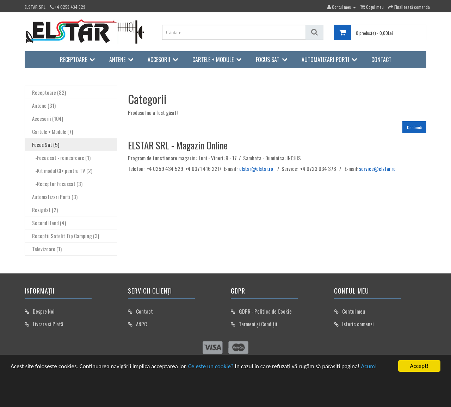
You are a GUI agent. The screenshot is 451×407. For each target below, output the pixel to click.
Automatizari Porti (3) (55, 197)
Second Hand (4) (49, 223)
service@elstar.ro (377, 168)
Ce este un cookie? (211, 366)
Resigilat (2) (45, 210)
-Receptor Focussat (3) (57, 183)
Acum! (369, 366)
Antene (117, 59)
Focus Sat (267, 59)
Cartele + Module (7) (52, 131)
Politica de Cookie (273, 311)
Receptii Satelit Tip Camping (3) (65, 236)
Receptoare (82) (49, 92)
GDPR (245, 311)
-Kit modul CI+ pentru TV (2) (62, 170)
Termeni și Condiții (258, 324)
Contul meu (353, 311)
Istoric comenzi (358, 324)
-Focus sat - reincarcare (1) (61, 157)
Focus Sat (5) (45, 144)
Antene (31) (44, 105)
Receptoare (73, 59)
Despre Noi (44, 311)
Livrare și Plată (48, 324)
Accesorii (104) (47, 118)
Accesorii (159, 59)
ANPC (141, 324)
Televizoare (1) (47, 249)
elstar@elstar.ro (256, 168)
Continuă (414, 127)
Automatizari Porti (325, 59)
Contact (381, 59)
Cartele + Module (213, 59)
